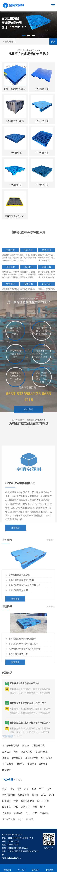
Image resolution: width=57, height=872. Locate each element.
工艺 (35, 813)
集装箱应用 (23, 795)
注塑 (35, 807)
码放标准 (44, 813)
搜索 (53, 41)
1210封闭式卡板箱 (15, 122)
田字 (19, 788)
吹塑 (33, 788)
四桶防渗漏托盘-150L (15, 217)
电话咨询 (7, 868)
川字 (26, 788)
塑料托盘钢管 (8, 819)
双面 (4, 788)
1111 (41, 788)
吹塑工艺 (6, 807)
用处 (16, 801)
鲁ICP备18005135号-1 (11, 858)
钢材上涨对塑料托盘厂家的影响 (23, 672)
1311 (39, 801)
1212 (42, 807)
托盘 (47, 801)
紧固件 (35, 795)
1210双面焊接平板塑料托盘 (17, 90)
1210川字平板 (42, 122)
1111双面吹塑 (15, 154)
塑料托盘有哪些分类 (18, 682)
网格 (12, 788)
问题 (27, 813)
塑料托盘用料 (8, 795)
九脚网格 (18, 813)
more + (51, 569)
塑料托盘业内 (27, 801)
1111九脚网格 (15, 186)
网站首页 (50, 868)
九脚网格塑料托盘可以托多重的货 (24, 677)
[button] (24, 35)
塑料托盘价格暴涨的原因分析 (22, 667)
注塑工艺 (25, 807)
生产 (20, 819)
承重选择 (6, 813)
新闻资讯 (36, 868)
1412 (51, 795)
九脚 (49, 788)
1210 (43, 795)
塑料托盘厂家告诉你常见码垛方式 (24, 615)
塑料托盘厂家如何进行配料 (21, 610)
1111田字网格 (42, 186)
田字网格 (6, 801)
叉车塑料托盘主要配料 (19, 605)
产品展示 (21, 868)
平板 (16, 807)
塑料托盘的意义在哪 (18, 620)
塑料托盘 (29, 819)
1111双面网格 (42, 154)
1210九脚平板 (42, 90)
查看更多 (15, 628)
